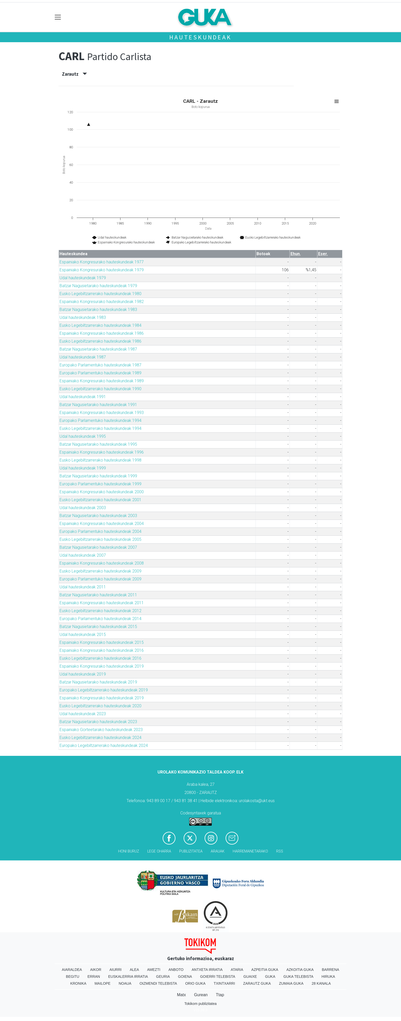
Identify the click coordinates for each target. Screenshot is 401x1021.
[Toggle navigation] (57, 17)
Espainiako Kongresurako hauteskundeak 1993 (102, 412)
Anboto (176, 970)
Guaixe (250, 976)
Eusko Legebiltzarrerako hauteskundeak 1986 (100, 341)
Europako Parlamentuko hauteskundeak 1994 (100, 420)
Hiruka (328, 976)
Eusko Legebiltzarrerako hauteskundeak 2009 (100, 571)
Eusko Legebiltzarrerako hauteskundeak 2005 (100, 539)
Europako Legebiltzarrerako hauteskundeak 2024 (104, 745)
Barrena (330, 970)
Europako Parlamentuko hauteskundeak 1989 (100, 373)
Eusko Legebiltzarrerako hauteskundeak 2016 (100, 658)
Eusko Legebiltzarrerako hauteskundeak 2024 (100, 737)
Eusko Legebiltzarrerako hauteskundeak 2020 (100, 705)
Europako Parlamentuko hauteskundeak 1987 (100, 365)
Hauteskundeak (200, 37)
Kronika (78, 983)
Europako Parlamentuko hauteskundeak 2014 (100, 618)
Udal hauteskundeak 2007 (83, 555)
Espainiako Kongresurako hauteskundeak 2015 (102, 642)
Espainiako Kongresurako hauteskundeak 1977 (102, 262)
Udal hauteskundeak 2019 (83, 674)
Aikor (95, 970)
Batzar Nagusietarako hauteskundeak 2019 (98, 682)
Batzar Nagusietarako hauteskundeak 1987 (98, 349)
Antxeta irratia (207, 970)
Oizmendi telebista (158, 983)
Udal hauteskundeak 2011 (83, 587)
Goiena (185, 976)
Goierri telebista (217, 976)
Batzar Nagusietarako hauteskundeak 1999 (98, 476)
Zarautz (74, 74)
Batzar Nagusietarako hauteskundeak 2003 (98, 515)
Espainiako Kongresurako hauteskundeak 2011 (102, 602)
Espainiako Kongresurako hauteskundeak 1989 (102, 380)
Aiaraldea (72, 970)
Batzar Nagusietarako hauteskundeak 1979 (98, 285)
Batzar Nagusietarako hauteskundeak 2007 (98, 547)
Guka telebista (298, 976)
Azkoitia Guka (300, 970)
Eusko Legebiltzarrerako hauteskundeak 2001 (100, 499)
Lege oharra (159, 851)
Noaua (125, 983)
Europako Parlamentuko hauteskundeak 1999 (100, 483)
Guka (270, 976)
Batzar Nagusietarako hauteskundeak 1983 (98, 309)
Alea (134, 970)
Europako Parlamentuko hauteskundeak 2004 (100, 531)
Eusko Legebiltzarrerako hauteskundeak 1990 (100, 388)
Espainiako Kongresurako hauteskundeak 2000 (102, 491)
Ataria (237, 970)
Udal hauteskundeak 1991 (83, 396)
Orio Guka (195, 983)
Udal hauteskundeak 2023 (83, 713)
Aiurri (115, 970)
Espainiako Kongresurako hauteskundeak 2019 (102, 666)
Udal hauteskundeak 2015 (83, 634)
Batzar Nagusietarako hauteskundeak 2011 (98, 594)
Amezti (153, 970)
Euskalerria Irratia (128, 976)
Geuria (163, 976)
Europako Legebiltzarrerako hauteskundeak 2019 (104, 690)
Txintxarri (224, 983)
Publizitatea (191, 851)
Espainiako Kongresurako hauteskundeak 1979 (102, 269)
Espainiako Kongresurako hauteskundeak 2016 (102, 650)
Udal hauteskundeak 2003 (83, 507)
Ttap (220, 995)
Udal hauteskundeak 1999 (83, 468)
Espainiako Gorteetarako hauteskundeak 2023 (101, 729)
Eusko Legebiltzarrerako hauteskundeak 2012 (100, 610)
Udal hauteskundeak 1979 (83, 277)
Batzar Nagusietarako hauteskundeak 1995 (98, 444)
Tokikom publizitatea (200, 1004)
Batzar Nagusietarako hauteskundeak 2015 (98, 626)
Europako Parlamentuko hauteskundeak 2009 (100, 579)
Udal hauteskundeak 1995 (83, 436)
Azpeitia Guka (264, 970)
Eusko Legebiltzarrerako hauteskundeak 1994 (100, 428)
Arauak (218, 851)
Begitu (72, 976)
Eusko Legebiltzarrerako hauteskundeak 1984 (100, 325)
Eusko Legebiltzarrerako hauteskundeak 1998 (100, 460)
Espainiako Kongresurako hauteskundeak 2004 (102, 523)
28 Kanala (321, 983)
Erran (93, 976)
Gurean (201, 995)
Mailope (102, 983)
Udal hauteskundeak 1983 (83, 317)
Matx (181, 995)
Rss (279, 851)
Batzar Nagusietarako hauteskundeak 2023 (98, 721)
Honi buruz (128, 851)
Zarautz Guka (257, 983)
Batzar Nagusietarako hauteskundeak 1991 (98, 404)
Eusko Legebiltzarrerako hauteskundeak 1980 (100, 293)
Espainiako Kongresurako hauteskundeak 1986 (102, 333)
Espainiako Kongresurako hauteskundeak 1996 (102, 452)
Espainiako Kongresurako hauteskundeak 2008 (102, 563)
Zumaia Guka (291, 983)
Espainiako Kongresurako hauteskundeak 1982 (102, 301)
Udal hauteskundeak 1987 (83, 357)
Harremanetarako (250, 851)
